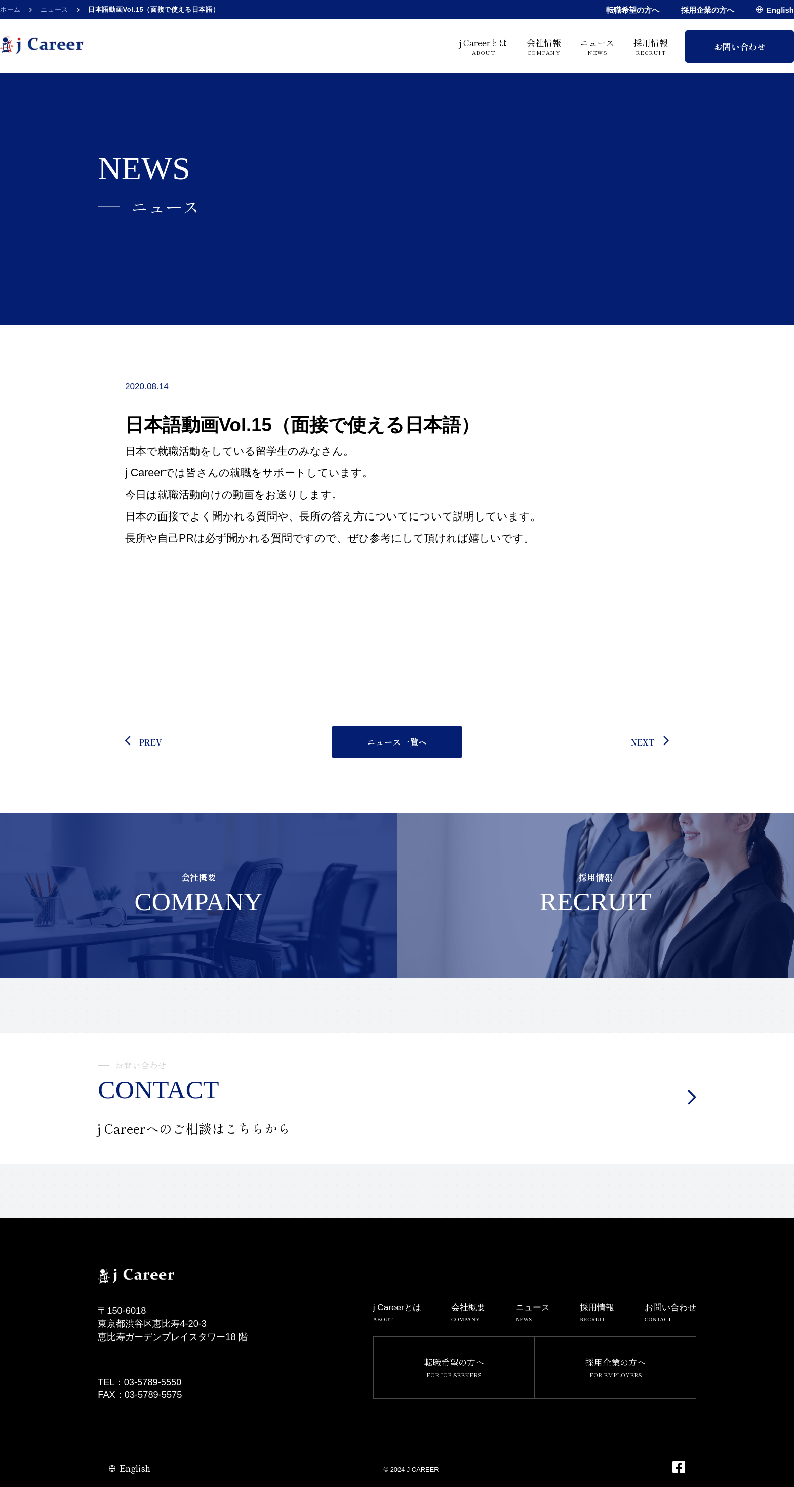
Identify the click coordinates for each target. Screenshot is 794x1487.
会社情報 (544, 46)
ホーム (10, 9)
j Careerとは (483, 46)
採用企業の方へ (707, 10)
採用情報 (650, 46)
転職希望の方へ (632, 10)
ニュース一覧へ (397, 741)
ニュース (54, 9)
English (775, 10)
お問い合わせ (740, 46)
